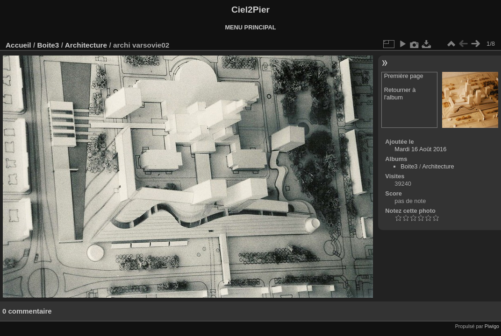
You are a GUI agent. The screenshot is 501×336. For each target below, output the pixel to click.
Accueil (18, 45)
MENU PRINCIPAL (250, 27)
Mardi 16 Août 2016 (420, 149)
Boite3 (48, 45)
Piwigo (492, 326)
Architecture (86, 45)
